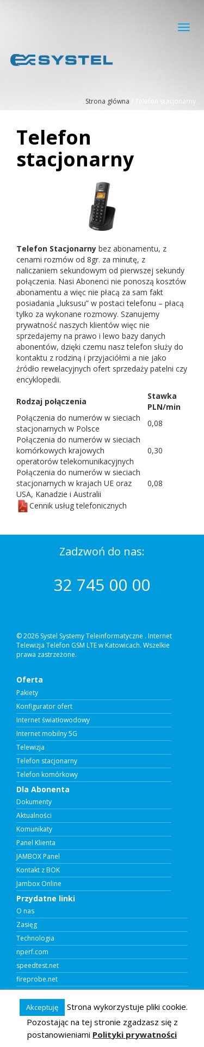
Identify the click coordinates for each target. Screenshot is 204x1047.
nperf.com (32, 952)
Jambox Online (38, 884)
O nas (25, 911)
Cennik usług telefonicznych (78, 505)
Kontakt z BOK (38, 870)
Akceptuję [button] (42, 1007)
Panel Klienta (35, 843)
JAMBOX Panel (38, 856)
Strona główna (107, 101)
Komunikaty (34, 829)
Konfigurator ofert (44, 706)
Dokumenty (34, 802)
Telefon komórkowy (47, 774)
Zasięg (26, 925)
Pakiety (27, 693)
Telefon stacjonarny (46, 761)
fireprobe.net (37, 979)
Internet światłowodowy (53, 720)
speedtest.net (37, 965)
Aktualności (34, 815)
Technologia (35, 938)
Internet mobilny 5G (46, 734)
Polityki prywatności (134, 1034)
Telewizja (30, 747)
